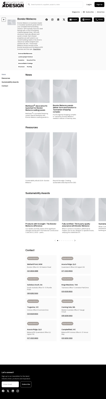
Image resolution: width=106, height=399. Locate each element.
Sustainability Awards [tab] (10, 82)
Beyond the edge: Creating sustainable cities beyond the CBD (64, 181)
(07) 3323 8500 (67, 271)
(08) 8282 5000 (32, 293)
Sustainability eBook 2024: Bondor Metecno (37, 181)
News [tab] (4, 74)
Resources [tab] (6, 78)
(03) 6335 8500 (66, 291)
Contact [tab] (5, 86)
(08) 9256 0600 (66, 316)
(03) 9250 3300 (66, 338)
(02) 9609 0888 (32, 271)
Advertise (100, 12)
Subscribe (88, 12)
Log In (89, 4)
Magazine (76, 12)
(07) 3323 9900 (32, 338)
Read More (37, 49)
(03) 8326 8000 (32, 314)
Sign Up (99, 4)
